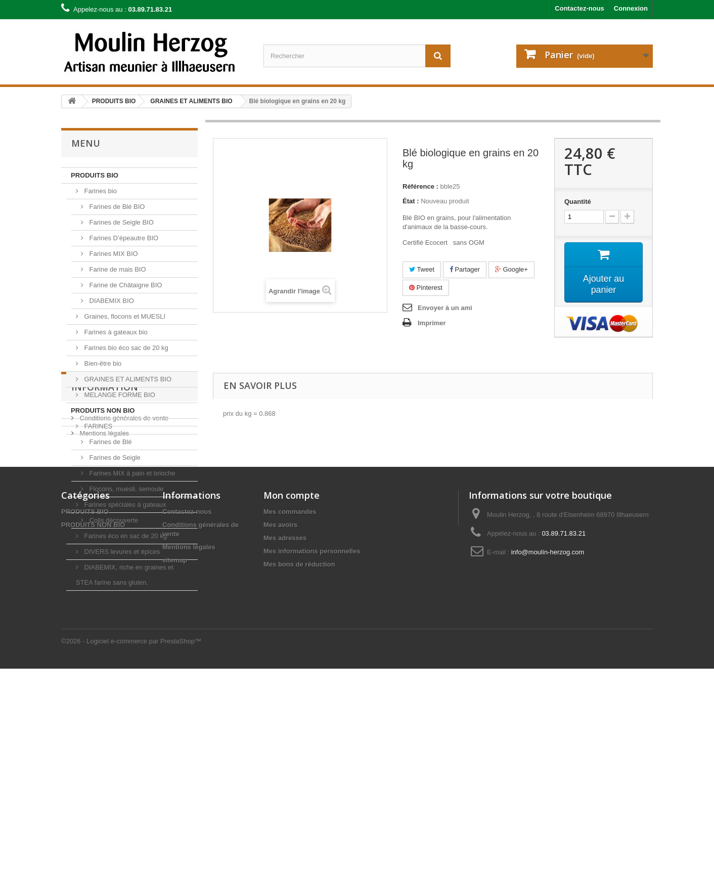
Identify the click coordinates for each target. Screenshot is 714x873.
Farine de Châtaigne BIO (124, 285)
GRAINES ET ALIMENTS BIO (126, 379)
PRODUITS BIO (94, 175)
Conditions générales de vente (123, 648)
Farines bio (99, 191)
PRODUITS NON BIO (103, 410)
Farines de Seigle (114, 457)
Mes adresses (284, 783)
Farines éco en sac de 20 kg (124, 536)
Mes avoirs (280, 769)
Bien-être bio (101, 363)
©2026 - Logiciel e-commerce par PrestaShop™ (131, 845)
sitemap (174, 805)
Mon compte (291, 740)
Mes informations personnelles (311, 796)
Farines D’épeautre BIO (122, 238)
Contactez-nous (579, 8)
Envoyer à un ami (445, 308)
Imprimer (432, 323)
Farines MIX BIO (112, 253)
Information (104, 621)
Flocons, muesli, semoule (125, 489)
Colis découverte (112, 520)
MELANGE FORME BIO (118, 395)
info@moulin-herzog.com (548, 797)
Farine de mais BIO (116, 269)
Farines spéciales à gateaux (124, 504)
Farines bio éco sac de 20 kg (125, 348)
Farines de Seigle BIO (120, 222)
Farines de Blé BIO (116, 206)
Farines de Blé (109, 442)
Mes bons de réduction (299, 809)
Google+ (511, 269)
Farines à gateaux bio (115, 332)
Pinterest (425, 287)
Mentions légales (103, 663)
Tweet (421, 269)
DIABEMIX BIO (110, 300)
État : (411, 201)
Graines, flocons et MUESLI (123, 316)
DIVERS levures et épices (121, 551)
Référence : (420, 186)
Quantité (577, 201)
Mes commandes (290, 756)
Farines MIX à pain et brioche (131, 473)
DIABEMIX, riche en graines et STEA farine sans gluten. (124, 574)
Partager (465, 269)
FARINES (97, 426)
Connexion (631, 8)
